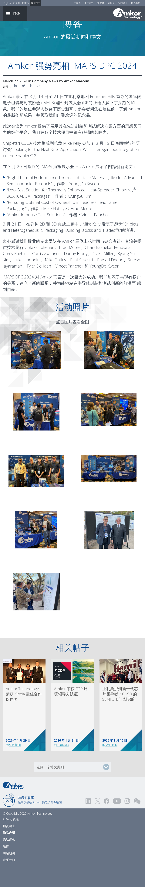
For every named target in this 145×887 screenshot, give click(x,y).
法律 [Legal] (6, 867)
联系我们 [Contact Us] (135, 3)
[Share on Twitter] (23, 106)
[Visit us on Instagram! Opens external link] (127, 822)
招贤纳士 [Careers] (122, 3)
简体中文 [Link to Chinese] (35, 3)
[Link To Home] (127, 13)
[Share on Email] (39, 106)
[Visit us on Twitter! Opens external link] (97, 822)
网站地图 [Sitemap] (9, 874)
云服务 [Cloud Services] (111, 3)
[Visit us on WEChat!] (137, 822)
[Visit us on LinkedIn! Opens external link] (89, 822)
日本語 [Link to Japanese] (25, 3)
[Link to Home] (13, 806)
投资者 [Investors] (100, 3)
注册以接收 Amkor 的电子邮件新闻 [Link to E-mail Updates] (40, 821)
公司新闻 (15, 766)
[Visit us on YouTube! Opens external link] (117, 822)
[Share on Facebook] (31, 106)
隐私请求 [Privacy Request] (9, 860)
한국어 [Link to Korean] (16, 3)
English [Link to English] (7, 3)
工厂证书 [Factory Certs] (88, 3)
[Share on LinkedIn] (16, 106)
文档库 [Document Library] (77, 3)
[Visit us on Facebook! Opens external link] (106, 822)
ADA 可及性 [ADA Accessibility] (11, 840)
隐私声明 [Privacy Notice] (9, 854)
